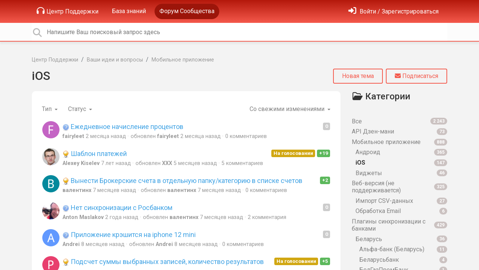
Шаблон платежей (94, 154)
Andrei (71, 244)
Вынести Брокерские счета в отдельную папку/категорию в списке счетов (182, 180)
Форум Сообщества (186, 11)
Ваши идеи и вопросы (115, 60)
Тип (47, 108)
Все (399, 121)
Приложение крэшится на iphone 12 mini (129, 234)
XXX (167, 163)
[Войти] (393, 11)
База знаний (129, 11)
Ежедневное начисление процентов (122, 126)
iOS (41, 76)
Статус (78, 108)
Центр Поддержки (67, 11)
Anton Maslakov (83, 217)
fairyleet (73, 136)
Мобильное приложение (183, 60)
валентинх (76, 190)
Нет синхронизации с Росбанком (117, 208)
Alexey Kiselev (81, 163)
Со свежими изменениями (288, 108)
